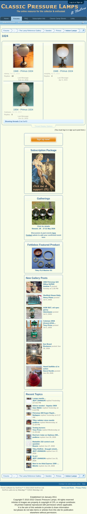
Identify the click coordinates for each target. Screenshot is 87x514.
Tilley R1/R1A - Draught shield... (45, 449)
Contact (29, 235)
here (54, 233)
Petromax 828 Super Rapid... (44, 413)
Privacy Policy (81, 488)
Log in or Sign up (76, 2)
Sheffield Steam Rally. (52, 295)
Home (6, 18)
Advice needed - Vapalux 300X (45, 406)
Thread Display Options (43, 126)
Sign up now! (43, 139)
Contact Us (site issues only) (69, 484)
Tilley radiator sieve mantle (43, 420)
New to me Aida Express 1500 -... (46, 463)
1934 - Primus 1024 (23, 109)
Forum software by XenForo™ (22, 488)
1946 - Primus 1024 (23, 71)
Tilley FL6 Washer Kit (43, 269)
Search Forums (9, 22)
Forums (16, 19)
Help (83, 484)
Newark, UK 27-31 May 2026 (43, 229)
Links (73, 18)
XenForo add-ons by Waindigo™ (14, 490)
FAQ (26, 18)
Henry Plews (48, 297)
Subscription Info (39, 18)
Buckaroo (47, 346)
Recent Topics (34, 394)
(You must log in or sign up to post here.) (70, 130)
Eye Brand (47, 344)
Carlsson (7, 112)
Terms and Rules (67, 488)
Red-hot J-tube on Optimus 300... (46, 435)
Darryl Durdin (48, 371)
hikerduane (47, 312)
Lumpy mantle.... (39, 398)
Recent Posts (23, 22)
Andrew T (47, 286)
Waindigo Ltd (38, 490)
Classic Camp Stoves (58, 18)
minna (6, 73)
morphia (47, 73)
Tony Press (47, 325)
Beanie (35, 446)
